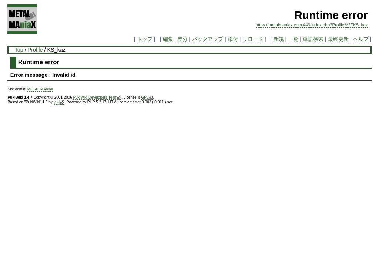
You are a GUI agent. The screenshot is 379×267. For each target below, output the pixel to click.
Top (18, 50)
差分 (182, 39)
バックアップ (207, 39)
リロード (252, 39)
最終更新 (338, 39)
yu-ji (59, 102)
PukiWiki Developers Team (97, 97)
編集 (168, 39)
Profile (35, 50)
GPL (146, 97)
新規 (279, 39)
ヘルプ (361, 39)
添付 (233, 39)
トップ (144, 39)
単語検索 (313, 39)
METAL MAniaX (40, 89)
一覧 (293, 39)
